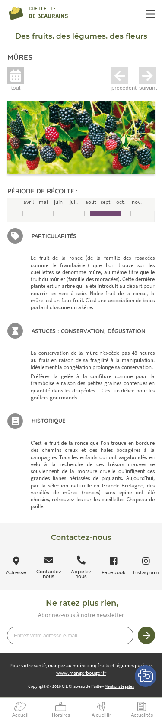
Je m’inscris (146, 635)
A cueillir (101, 715)
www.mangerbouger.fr (81, 673)
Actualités (142, 715)
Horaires (61, 715)
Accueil (20, 715)
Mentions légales (119, 686)
